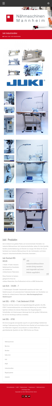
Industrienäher (9, 368)
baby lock (7, 355)
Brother (7, 350)
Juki (6, 359)
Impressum (32, 387)
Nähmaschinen (9, 342)
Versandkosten (11, 387)
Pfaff (6, 364)
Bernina (7, 346)
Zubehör (7, 377)
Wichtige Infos (26, 389)
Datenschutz (23, 387)
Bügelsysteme (9, 373)
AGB (17, 387)
